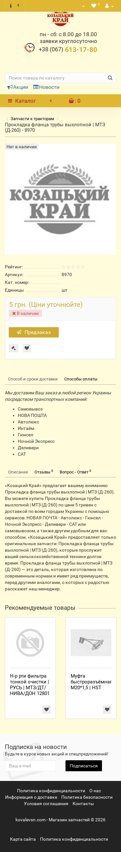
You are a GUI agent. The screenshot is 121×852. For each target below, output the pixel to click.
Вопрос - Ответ (75, 471)
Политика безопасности (87, 797)
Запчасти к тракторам (32, 118)
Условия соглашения (46, 803)
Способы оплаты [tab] (80, 379)
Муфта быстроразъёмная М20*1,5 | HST (91, 682)
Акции (17, 87)
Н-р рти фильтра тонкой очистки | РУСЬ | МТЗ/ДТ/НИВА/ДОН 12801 (30, 684)
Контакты (83, 803)
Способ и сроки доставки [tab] (33, 379)
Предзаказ (34, 332)
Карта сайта (23, 839)
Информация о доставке (31, 797)
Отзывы (44, 471)
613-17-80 (68, 50)
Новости (46, 87)
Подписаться (84, 765)
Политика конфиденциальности (51, 790)
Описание (18, 472)
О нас (95, 790)
